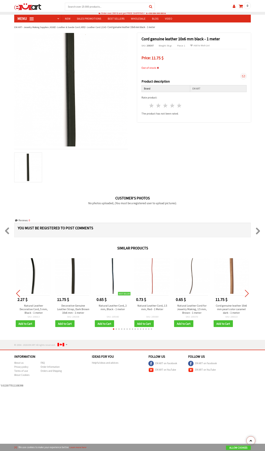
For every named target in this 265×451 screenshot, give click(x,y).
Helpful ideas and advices (105, 363)
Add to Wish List (200, 45)
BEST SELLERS (116, 18)
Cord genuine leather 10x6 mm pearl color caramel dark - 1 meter (231, 309)
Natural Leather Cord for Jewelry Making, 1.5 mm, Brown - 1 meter (192, 309)
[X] (15, 447)
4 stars (172, 105)
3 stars (165, 105)
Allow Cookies (238, 447)
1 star (151, 105)
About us (19, 363)
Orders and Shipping (51, 371)
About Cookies (22, 376)
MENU (25, 18)
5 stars (179, 105)
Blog (155, 18)
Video (168, 18)
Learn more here (78, 447)
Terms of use (21, 371)
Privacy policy (21, 367)
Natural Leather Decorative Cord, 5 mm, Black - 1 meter (33, 309)
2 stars (158, 105)
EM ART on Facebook (162, 364)
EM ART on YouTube (162, 371)
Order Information (50, 367)
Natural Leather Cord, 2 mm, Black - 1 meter (113, 307)
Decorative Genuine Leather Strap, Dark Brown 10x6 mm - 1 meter (73, 309)
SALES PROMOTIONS (89, 18)
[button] (113, 330)
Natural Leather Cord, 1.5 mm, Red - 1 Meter (152, 307)
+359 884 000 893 (156, 13)
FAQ (43, 363)
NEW (67, 18)
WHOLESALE (138, 18)
